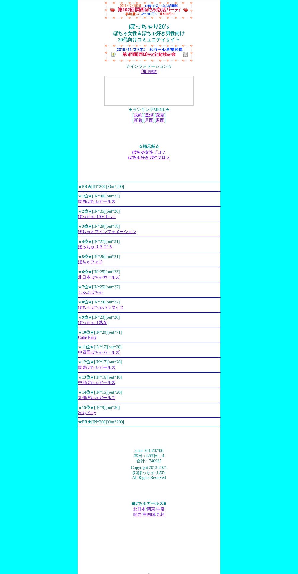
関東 (151, 509)
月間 (149, 120)
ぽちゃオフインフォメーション (107, 232)
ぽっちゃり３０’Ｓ (95, 247)
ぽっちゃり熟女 (92, 322)
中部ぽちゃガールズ (96, 382)
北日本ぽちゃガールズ (99, 277)
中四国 (149, 514)
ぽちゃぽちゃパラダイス (101, 307)
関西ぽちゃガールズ (96, 201)
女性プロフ (149, 152)
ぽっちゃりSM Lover (97, 216)
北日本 (139, 509)
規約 (138, 115)
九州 (160, 514)
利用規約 (149, 71)
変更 (160, 115)
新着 (138, 120)
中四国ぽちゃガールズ (99, 352)
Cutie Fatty (87, 337)
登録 (149, 115)
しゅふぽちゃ (90, 292)
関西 (137, 514)
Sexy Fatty (87, 412)
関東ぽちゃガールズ (96, 367)
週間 (160, 120)
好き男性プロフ (149, 157)
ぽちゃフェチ (90, 262)
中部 (160, 509)
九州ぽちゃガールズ (96, 398)
